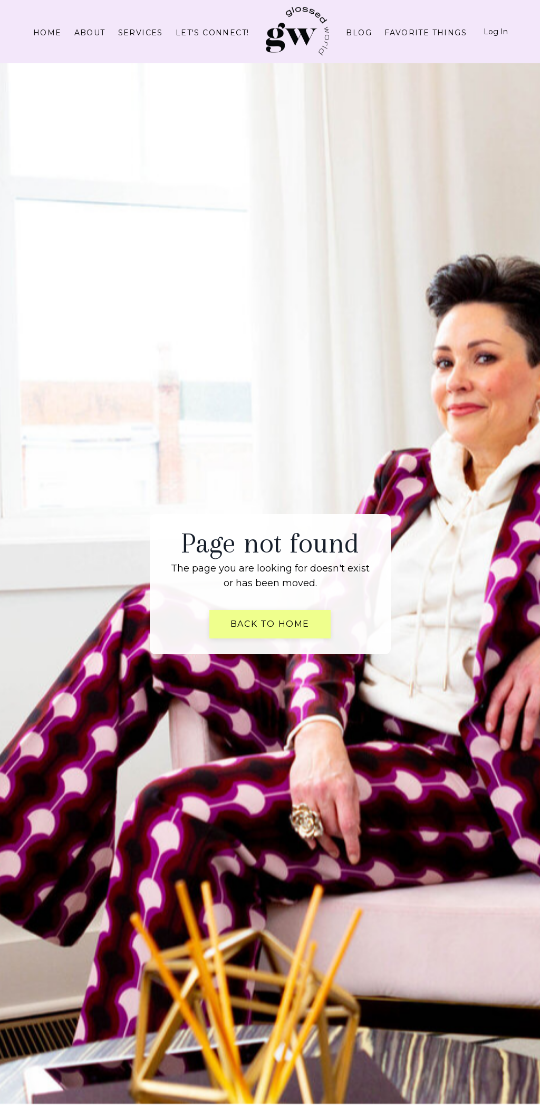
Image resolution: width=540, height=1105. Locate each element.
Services (140, 32)
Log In (496, 31)
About (89, 32)
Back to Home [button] (270, 624)
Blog (359, 32)
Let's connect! (212, 32)
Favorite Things (425, 32)
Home (47, 32)
